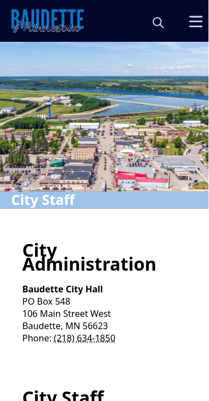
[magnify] (158, 22)
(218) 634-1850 (84, 338)
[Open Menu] (195, 21)
